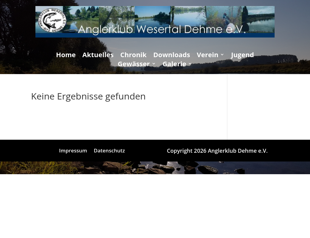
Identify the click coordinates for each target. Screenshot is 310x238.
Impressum (73, 151)
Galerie (174, 64)
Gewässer (134, 64)
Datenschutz (109, 151)
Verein (207, 55)
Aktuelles (98, 55)
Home (66, 55)
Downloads (171, 55)
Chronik (133, 55)
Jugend (242, 55)
